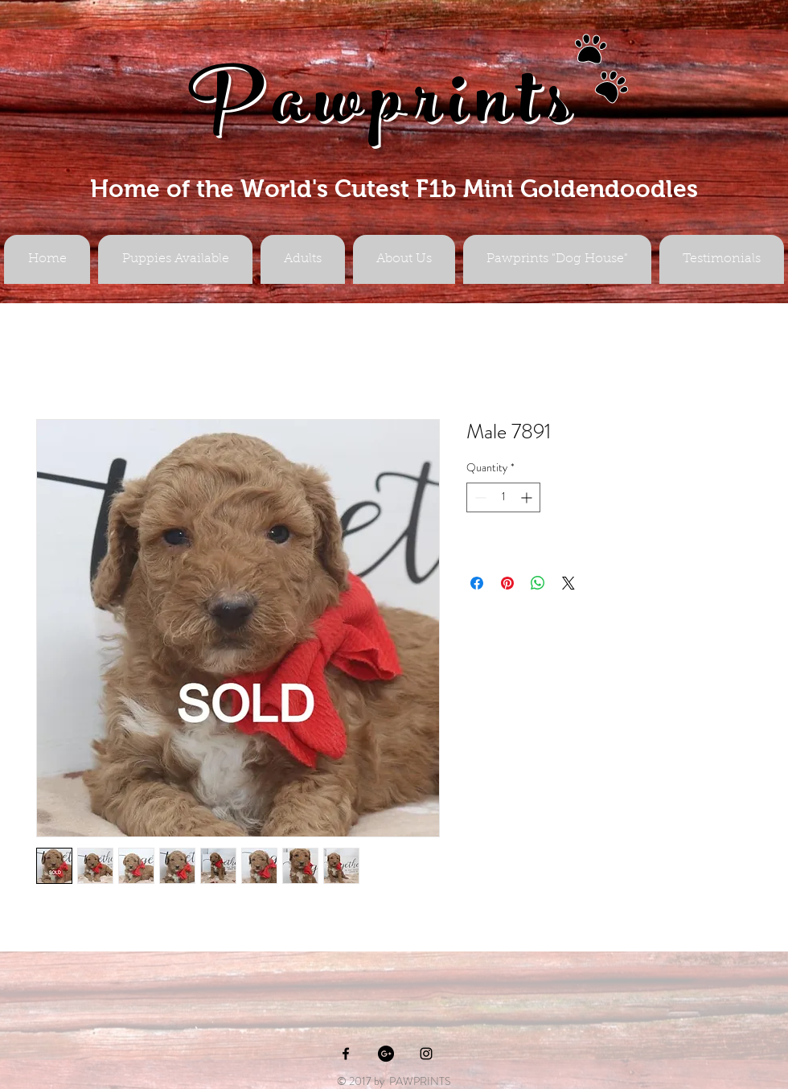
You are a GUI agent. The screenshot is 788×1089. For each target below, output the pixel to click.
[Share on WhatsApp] (538, 583)
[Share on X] (568, 583)
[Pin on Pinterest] (507, 583)
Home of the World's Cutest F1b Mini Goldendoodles (394, 188)
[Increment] (528, 497)
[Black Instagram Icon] (426, 1054)
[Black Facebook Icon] (346, 1054)
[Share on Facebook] (476, 583)
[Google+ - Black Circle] (386, 1054)
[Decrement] (479, 497)
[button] (303, 259)
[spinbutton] (503, 497)
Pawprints (384, 110)
